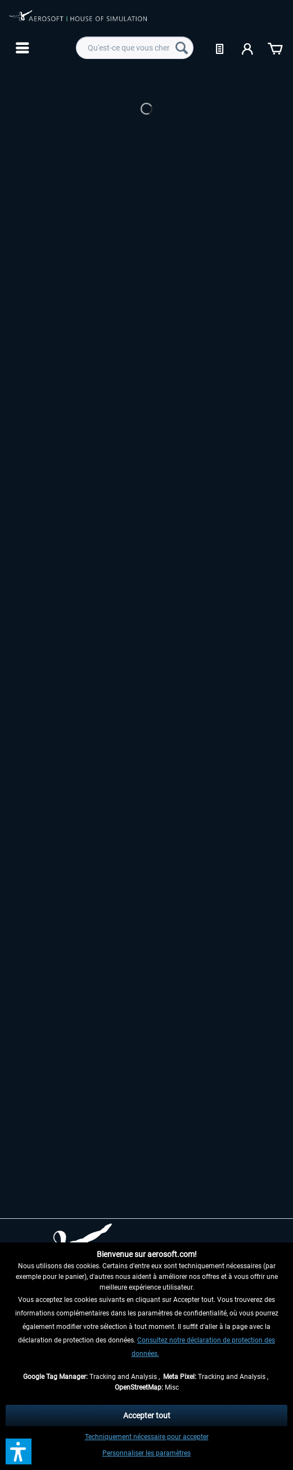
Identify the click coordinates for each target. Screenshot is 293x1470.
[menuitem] (21, 48)
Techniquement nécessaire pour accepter (147, 1437)
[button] (18, 1451)
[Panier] (275, 48)
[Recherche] (181, 48)
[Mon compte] (248, 48)
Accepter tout (146, 1415)
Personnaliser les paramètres (146, 1453)
